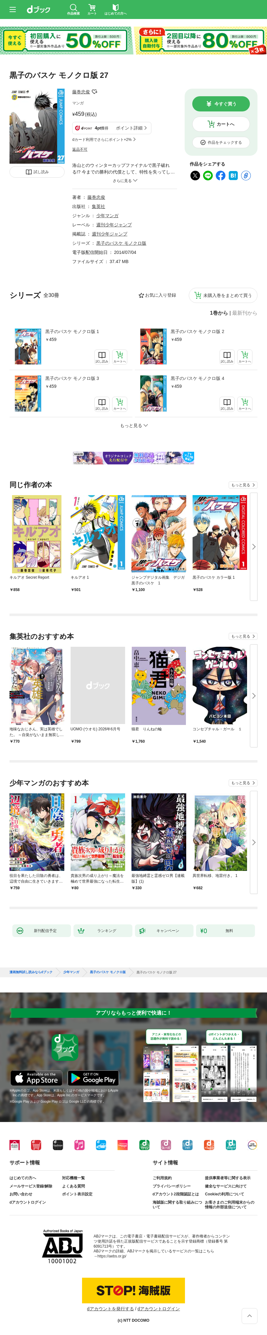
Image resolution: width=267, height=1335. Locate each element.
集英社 (98, 206)
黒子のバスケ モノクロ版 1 (72, 331)
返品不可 (79, 149)
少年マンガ (107, 215)
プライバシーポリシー (172, 1186)
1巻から (219, 313)
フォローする (94, 92)
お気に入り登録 (160, 295)
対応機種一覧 (73, 1178)
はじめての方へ (23, 1178)
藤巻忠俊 (81, 91)
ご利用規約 (162, 1178)
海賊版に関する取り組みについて (177, 1205)
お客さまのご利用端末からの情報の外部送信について (229, 1205)
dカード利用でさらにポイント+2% (101, 139)
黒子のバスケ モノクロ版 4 (198, 378)
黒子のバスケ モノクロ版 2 (198, 331)
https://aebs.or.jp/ (112, 1256)
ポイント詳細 (129, 127)
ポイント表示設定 (77, 1194)
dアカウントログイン (28, 1202)
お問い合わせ (21, 1194)
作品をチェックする (225, 142)
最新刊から (244, 313)
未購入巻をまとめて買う (227, 295)
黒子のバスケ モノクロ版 (121, 243)
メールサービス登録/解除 (31, 1186)
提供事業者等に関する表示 (228, 1178)
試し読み (41, 172)
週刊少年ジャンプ (114, 224)
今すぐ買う (225, 103)
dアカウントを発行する (110, 1308)
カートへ (225, 124)
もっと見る (240, 485)
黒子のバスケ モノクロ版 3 (72, 378)
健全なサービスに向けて (226, 1186)
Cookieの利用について (224, 1194)
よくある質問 (73, 1186)
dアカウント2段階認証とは (176, 1194)
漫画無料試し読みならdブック (31, 972)
